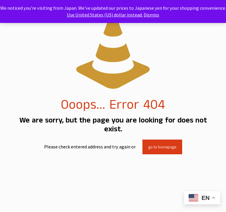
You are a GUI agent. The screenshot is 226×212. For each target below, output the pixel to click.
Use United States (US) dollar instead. (105, 15)
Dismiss (151, 15)
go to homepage (162, 147)
